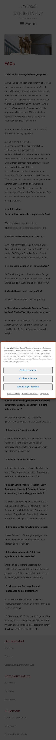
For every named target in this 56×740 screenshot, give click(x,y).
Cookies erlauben (28, 370)
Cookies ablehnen (28, 378)
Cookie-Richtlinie (13, 394)
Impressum (44, 394)
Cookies (29, 356)
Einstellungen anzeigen (28, 387)
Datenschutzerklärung (42, 356)
